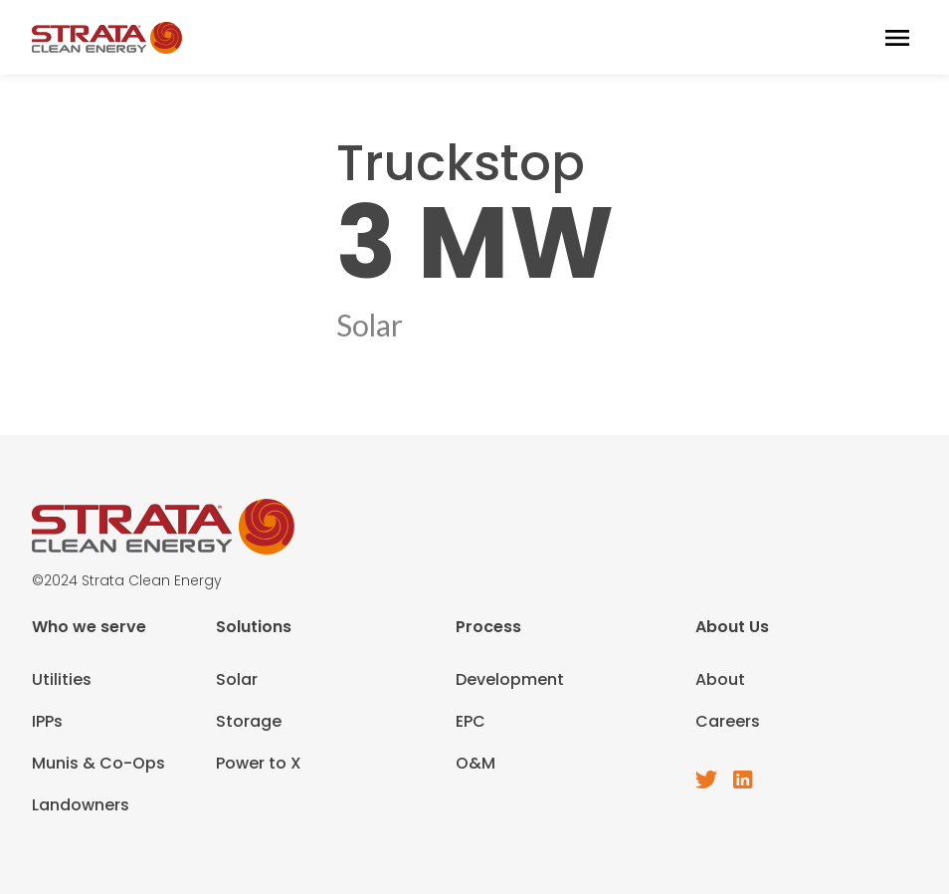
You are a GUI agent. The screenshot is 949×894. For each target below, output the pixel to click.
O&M (475, 763)
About (720, 679)
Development (510, 679)
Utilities (62, 679)
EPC (470, 721)
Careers (727, 721)
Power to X (258, 763)
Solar (237, 679)
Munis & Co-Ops (98, 763)
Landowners (80, 804)
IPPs (47, 721)
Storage (249, 721)
